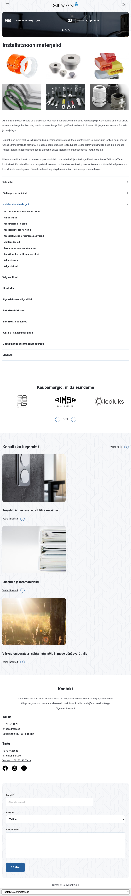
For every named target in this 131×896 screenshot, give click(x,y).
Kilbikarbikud (10, 217)
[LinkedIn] (24, 768)
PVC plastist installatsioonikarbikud (22, 211)
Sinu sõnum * (12, 829)
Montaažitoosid (12, 242)
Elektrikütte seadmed (14, 321)
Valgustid (7, 182)
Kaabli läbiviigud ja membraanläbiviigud (24, 236)
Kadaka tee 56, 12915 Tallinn (18, 733)
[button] (62, 30)
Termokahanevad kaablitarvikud (20, 248)
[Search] (124, 5)
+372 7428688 (10, 750)
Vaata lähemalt (13, 519)
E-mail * (10, 795)
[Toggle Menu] (7, 5)
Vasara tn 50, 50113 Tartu (16, 760)
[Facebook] (5, 768)
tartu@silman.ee (11, 755)
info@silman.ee (11, 728)
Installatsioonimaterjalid (16, 204)
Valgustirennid (11, 260)
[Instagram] (14, 768)
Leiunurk (7, 354)
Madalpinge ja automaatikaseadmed (23, 343)
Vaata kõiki (119, 447)
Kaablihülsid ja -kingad (15, 224)
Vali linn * (10, 812)
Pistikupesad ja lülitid (14, 193)
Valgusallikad (9, 277)
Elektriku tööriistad (13, 310)
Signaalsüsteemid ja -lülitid (17, 299)
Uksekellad (8, 288)
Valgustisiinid (11, 266)
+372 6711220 (10, 724)
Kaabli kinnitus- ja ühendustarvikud (21, 254)
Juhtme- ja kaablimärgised (17, 332)
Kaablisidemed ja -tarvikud (17, 230)
